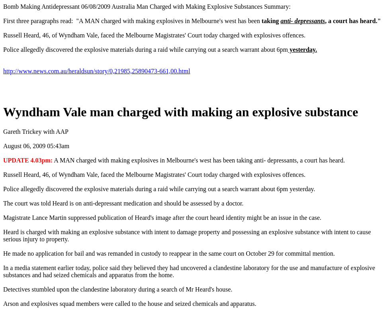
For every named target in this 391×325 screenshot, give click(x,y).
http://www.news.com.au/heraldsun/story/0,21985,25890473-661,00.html (96, 71)
